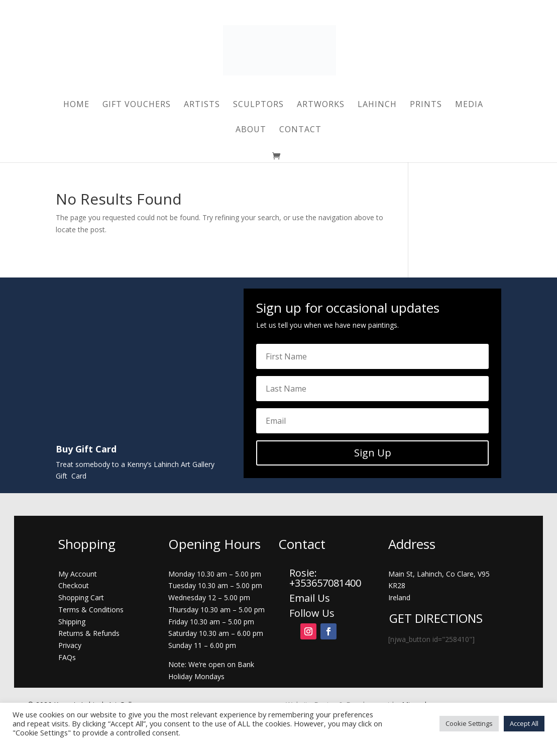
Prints (426, 105)
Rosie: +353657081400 (326, 578)
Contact (300, 130)
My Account (77, 574)
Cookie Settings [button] (469, 723)
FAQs (67, 657)
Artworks (321, 105)
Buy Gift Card (86, 449)
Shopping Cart (81, 597)
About (251, 130)
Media (469, 105)
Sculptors (258, 105)
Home (76, 105)
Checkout (73, 585)
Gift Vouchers (136, 105)
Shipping (71, 621)
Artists (202, 105)
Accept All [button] (524, 723)
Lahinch (377, 105)
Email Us (309, 598)
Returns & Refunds (89, 633)
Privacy (69, 645)
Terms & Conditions (91, 609)
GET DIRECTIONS (436, 618)
